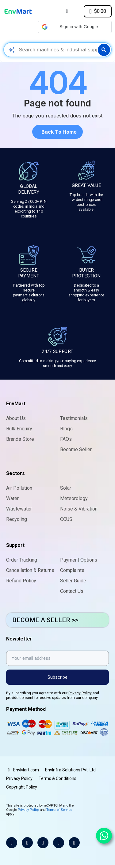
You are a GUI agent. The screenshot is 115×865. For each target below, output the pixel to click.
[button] (75, 27)
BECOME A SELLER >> (45, 620)
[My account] (67, 11)
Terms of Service (59, 809)
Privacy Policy (80, 693)
